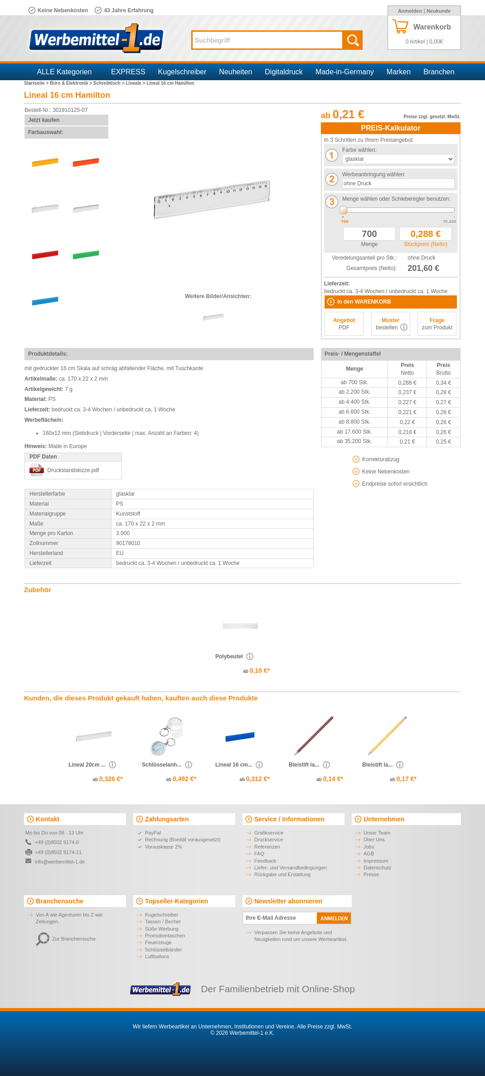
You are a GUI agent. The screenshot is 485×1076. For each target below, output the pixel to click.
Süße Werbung (162, 928)
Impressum (376, 861)
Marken (399, 72)
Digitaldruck (284, 72)
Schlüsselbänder (163, 949)
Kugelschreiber (182, 72)
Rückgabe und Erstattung (282, 874)
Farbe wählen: (359, 150)
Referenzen (267, 846)
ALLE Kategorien (64, 72)
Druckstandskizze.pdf (73, 470)
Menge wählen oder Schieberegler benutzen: (396, 199)
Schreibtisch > (109, 83)
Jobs (369, 846)
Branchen (439, 72)
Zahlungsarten (167, 819)
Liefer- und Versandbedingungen (290, 867)
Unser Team (377, 832)
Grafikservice (268, 832)
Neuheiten (235, 72)
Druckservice (268, 839)
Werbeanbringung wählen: (374, 174)
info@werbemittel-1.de (60, 861)
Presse (371, 874)
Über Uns (374, 839)
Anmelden (410, 11)
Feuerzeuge (158, 942)
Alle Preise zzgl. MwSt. (324, 1026)
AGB (369, 853)
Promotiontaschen (165, 935)
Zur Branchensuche (66, 938)
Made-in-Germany (344, 72)
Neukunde (439, 11)
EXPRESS (128, 72)
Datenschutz (377, 867)
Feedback (265, 861)
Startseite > (37, 83)
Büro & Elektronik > (71, 83)
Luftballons (157, 956)
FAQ (259, 853)
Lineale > (136, 83)
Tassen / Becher (163, 921)
